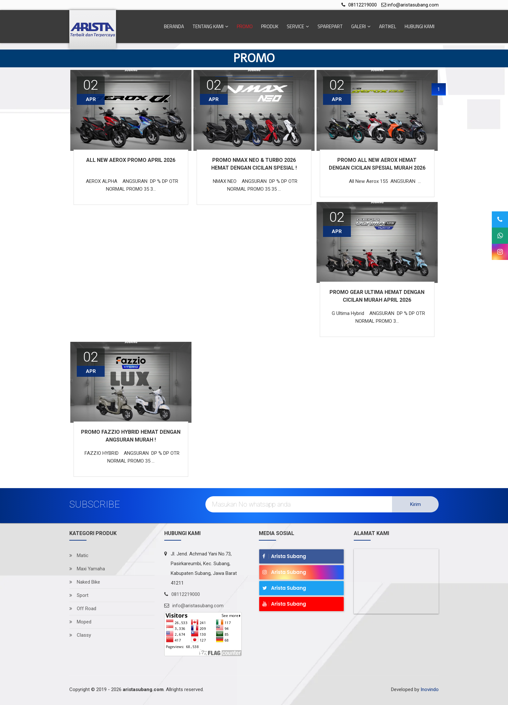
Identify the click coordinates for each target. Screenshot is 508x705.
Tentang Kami (210, 26)
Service (298, 26)
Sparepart (330, 26)
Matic (78, 555)
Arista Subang (284, 556)
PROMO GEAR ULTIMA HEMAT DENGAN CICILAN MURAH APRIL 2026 (376, 296)
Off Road (82, 608)
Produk (269, 26)
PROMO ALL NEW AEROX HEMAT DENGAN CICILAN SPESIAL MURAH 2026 (377, 164)
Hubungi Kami (419, 26)
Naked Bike (84, 582)
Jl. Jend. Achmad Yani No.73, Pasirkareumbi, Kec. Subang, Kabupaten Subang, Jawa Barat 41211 (204, 568)
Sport (78, 595)
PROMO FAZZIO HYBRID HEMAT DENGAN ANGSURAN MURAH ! (130, 436)
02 (336, 217)
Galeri (361, 26)
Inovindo (430, 689)
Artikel (387, 26)
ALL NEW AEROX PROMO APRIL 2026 (130, 160)
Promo (245, 26)
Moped (80, 622)
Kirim (415, 504)
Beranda (174, 26)
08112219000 (362, 5)
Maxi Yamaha (87, 569)
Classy (80, 635)
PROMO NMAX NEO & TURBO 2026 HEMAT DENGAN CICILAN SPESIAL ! (254, 164)
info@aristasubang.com (413, 5)
